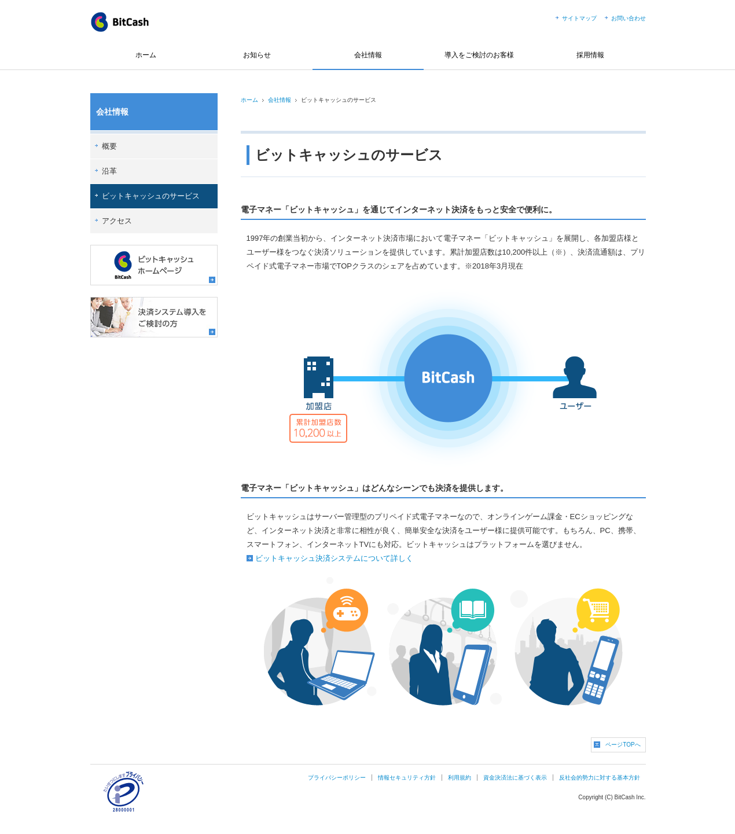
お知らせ (257, 55)
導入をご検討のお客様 (479, 55)
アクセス (117, 220)
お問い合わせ (628, 18)
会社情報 (368, 55)
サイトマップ (579, 18)
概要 (109, 146)
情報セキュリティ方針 (407, 777)
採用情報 (590, 55)
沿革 (109, 171)
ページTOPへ (622, 744)
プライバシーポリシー (337, 777)
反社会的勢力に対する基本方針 (599, 777)
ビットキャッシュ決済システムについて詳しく (334, 558)
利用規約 (459, 777)
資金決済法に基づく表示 (515, 777)
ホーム (145, 55)
